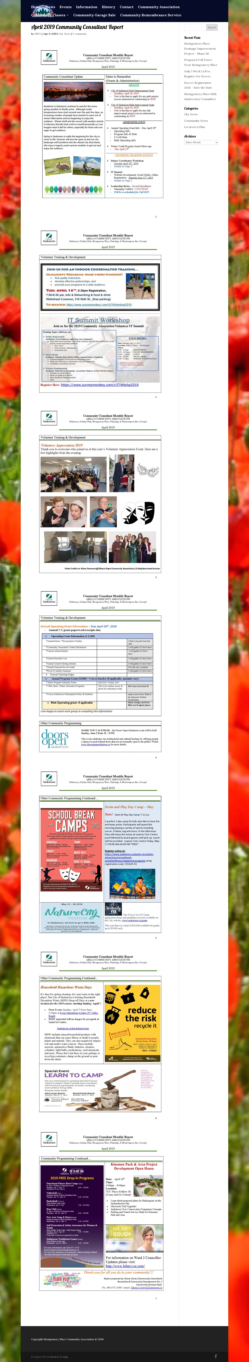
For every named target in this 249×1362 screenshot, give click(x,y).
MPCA (38, 33)
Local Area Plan (194, 127)
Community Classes (48, 15)
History (108, 7)
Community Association (159, 7)
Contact (126, 7)
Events (66, 7)
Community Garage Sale (94, 15)
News (50, 7)
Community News (196, 120)
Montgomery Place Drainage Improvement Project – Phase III (200, 48)
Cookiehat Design (57, 1356)
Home (36, 7)
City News (64, 33)
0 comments (79, 33)
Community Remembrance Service (150, 15)
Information (86, 7)
